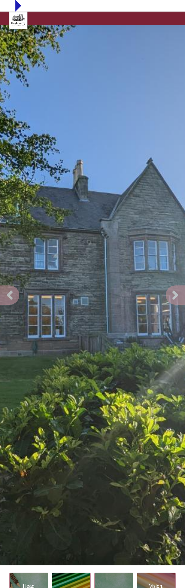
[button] (9, 295)
